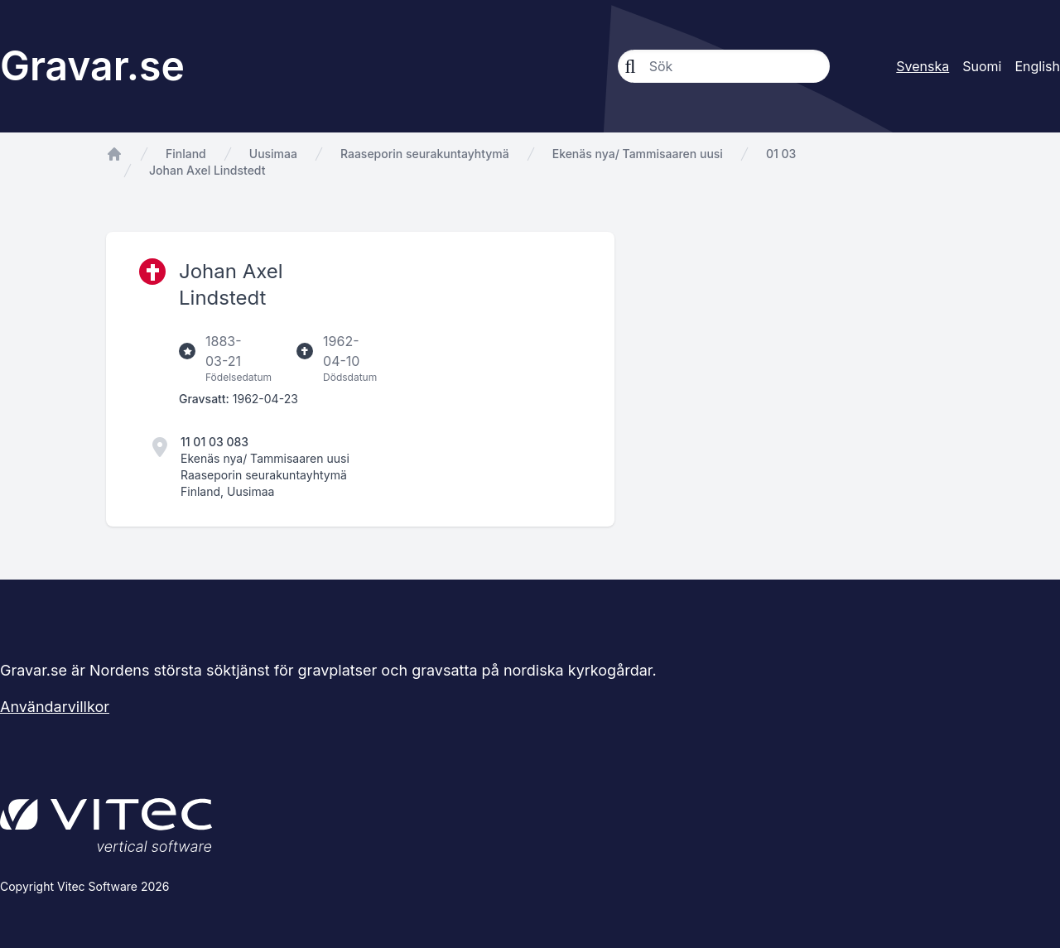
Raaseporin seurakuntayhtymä (424, 154)
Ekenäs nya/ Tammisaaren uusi (637, 154)
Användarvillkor (54, 706)
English (1037, 66)
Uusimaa (273, 154)
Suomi (981, 66)
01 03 (781, 154)
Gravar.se (92, 65)
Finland (186, 154)
